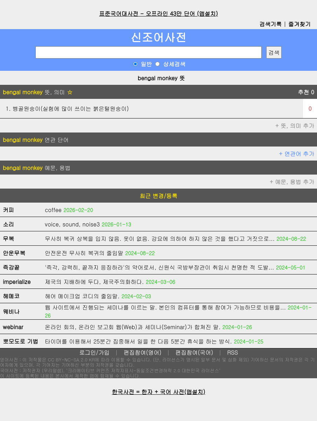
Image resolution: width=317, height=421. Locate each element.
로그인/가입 (94, 352)
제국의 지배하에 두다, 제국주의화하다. (94, 282)
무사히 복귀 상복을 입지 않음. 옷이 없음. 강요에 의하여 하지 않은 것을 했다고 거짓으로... (160, 239)
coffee (53, 210)
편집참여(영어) (142, 352)
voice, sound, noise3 (72, 224)
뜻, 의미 (38, 92)
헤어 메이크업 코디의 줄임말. (82, 296)
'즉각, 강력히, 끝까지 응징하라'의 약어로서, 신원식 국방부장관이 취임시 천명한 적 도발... (159, 267)
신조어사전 (159, 37)
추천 (306, 92)
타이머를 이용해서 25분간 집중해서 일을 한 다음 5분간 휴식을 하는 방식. (138, 341)
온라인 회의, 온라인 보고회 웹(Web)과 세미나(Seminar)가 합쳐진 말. (133, 327)
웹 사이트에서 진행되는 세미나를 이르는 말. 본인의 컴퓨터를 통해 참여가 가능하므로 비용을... (165, 307)
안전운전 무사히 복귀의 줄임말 (84, 253)
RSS (232, 352)
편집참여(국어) (194, 352)
